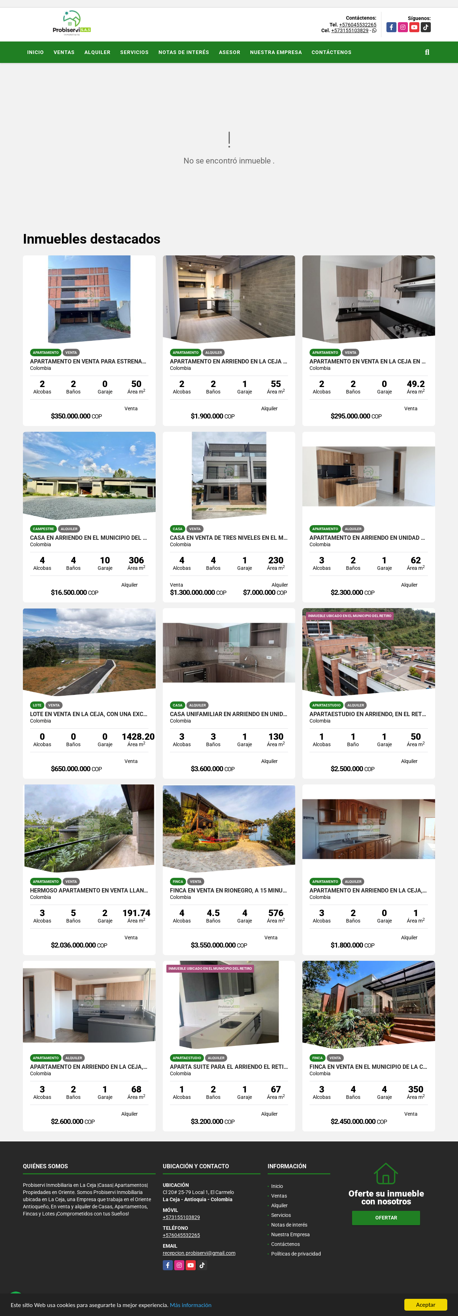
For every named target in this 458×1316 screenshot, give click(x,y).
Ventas (64, 52)
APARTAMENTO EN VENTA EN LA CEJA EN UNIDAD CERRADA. (369, 362)
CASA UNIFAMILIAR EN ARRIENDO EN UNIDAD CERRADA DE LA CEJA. (229, 714)
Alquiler (97, 52)
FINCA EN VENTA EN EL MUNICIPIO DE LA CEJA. (369, 1067)
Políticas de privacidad (296, 1254)
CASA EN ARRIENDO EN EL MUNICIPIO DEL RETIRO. (89, 538)
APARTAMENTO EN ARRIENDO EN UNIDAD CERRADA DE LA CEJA (369, 538)
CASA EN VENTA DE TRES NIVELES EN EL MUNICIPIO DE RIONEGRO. (229, 538)
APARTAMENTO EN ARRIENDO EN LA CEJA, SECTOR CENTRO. (369, 891)
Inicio (35, 52)
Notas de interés (184, 52)
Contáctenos (332, 52)
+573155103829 (350, 30)
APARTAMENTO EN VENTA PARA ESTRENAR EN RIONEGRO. (89, 362)
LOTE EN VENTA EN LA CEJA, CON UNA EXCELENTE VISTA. (89, 714)
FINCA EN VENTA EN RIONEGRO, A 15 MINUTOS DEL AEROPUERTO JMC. (229, 891)
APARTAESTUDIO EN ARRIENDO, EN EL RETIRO (369, 714)
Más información (190, 1305)
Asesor (229, 52)
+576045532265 (357, 25)
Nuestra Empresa (276, 52)
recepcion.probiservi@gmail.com (199, 1253)
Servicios (134, 52)
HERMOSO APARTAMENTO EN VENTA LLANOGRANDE (89, 891)
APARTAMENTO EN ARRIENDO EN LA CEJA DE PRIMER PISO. (229, 362)
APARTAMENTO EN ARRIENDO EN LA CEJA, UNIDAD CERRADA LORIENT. (89, 1067)
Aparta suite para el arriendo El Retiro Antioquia (229, 1067)
